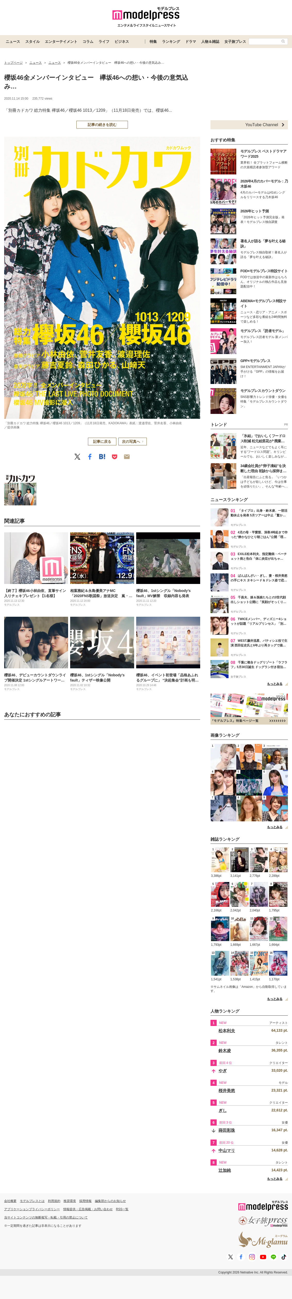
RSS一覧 (122, 1209)
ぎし (222, 1110)
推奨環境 (69, 1201)
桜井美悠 (226, 1090)
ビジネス (122, 41)
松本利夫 (226, 1031)
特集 (153, 41)
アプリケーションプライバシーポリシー (32, 1209)
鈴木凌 (224, 1050)
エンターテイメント (61, 41)
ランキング (171, 41)
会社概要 (10, 1201)
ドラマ (190, 41)
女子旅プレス (235, 41)
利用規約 (54, 1201)
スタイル (32, 41)
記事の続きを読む (102, 125)
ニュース (13, 41)
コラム (88, 41)
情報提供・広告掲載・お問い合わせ (88, 1209)
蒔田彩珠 (226, 1130)
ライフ (104, 41)
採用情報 (85, 1201)
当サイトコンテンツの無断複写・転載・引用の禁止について (46, 1217)
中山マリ (226, 1150)
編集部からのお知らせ (110, 1201)
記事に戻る (102, 441)
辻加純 (224, 1170)
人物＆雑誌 (210, 41)
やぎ (222, 1071)
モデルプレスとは (32, 1201)
